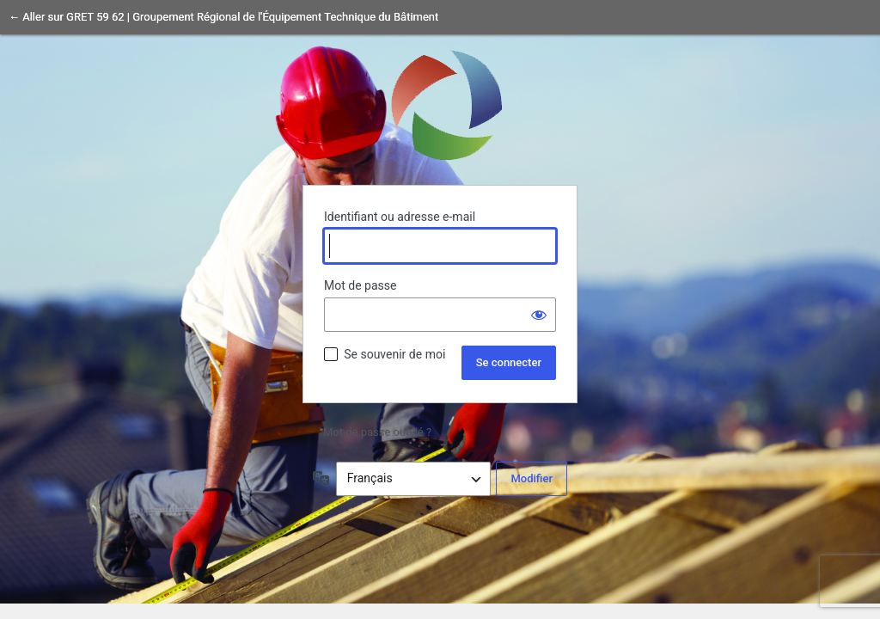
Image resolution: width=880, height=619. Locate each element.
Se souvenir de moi (394, 354)
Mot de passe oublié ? (377, 432)
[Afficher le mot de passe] (539, 314)
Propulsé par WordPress (440, 104)
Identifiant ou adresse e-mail (399, 217)
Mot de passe (360, 285)
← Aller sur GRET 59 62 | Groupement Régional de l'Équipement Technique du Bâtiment (223, 16)
